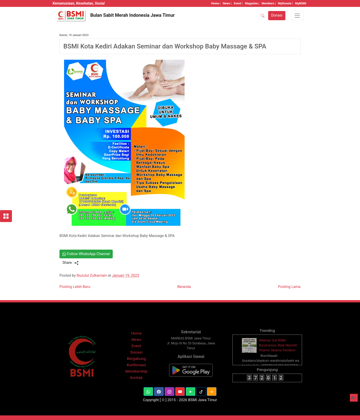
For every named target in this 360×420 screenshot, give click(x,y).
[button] (148, 391)
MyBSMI (300, 3)
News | (227, 3)
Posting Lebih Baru (74, 287)
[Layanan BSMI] (6, 216)
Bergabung (136, 362)
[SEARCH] (262, 15)
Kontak (136, 380)
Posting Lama (289, 287)
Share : (70, 262)
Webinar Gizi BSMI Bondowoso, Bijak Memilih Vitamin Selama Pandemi (277, 350)
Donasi (136, 356)
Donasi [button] (276, 15)
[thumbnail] (251, 350)
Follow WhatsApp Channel (86, 254)
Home (136, 338)
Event (136, 350)
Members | (269, 3)
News (136, 344)
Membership (136, 374)
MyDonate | (285, 3)
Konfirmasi (136, 368)
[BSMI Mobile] (191, 373)
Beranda (184, 287)
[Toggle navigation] (297, 15)
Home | (216, 3)
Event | (238, 3)
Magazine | (252, 3)
